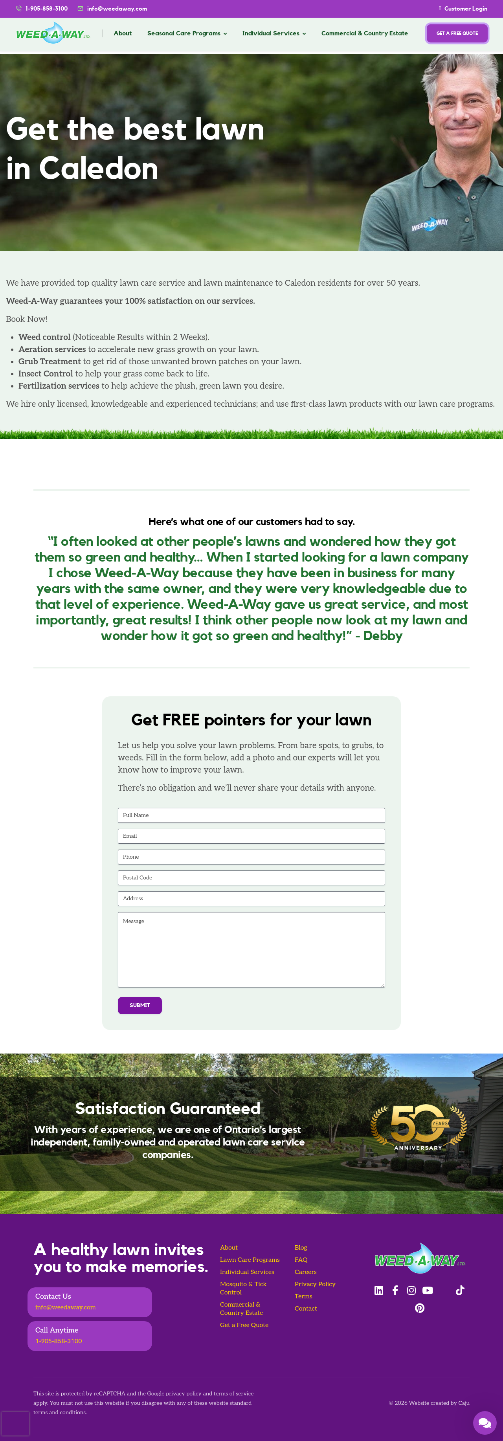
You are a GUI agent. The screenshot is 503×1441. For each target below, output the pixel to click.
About (123, 33)
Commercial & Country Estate (364, 33)
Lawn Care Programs (250, 1260)
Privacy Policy (315, 1284)
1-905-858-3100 (58, 1341)
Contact (306, 1309)
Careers (306, 1272)
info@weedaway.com (117, 9)
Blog (301, 1248)
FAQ (301, 1260)
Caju (464, 1403)
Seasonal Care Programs (183, 33)
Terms (303, 1296)
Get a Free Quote (244, 1325)
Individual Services (270, 33)
